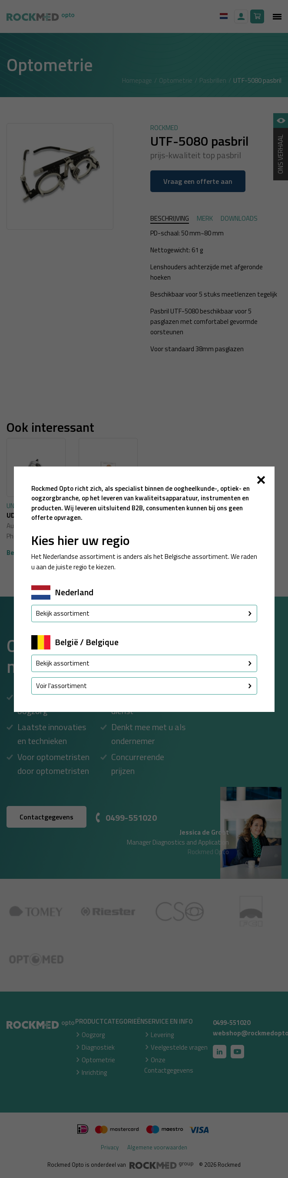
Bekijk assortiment (144, 613)
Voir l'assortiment (144, 686)
